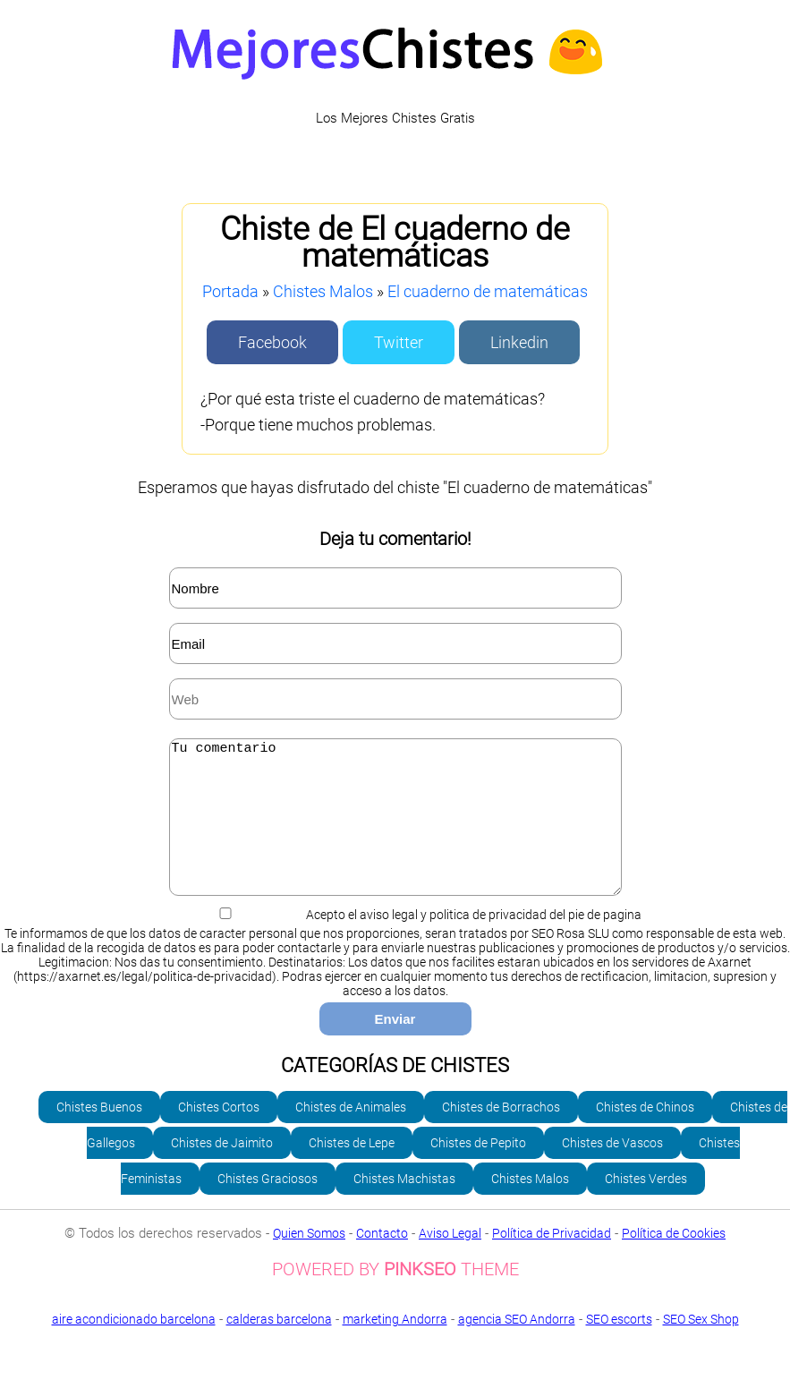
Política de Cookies (674, 1260)
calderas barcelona (279, 1346)
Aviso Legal (450, 1260)
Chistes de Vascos (612, 1170)
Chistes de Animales (350, 1134)
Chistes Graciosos (267, 1205)
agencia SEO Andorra (516, 1346)
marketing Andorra (395, 1346)
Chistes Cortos (218, 1134)
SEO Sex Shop (395, 1359)
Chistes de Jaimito (222, 1170)
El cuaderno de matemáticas (487, 291)
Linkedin (519, 342)
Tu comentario (395, 830)
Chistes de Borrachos (501, 1134)
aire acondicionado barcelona (134, 1346)
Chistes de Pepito (478, 1170)
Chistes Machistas (404, 1205)
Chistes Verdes (646, 1205)
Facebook (272, 342)
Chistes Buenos (99, 1134)
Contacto (382, 1260)
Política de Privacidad (551, 1260)
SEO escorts (619, 1346)
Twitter (398, 342)
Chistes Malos (323, 291)
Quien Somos (309, 1260)
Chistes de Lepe (352, 1170)
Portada (230, 291)
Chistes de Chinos (645, 1134)
